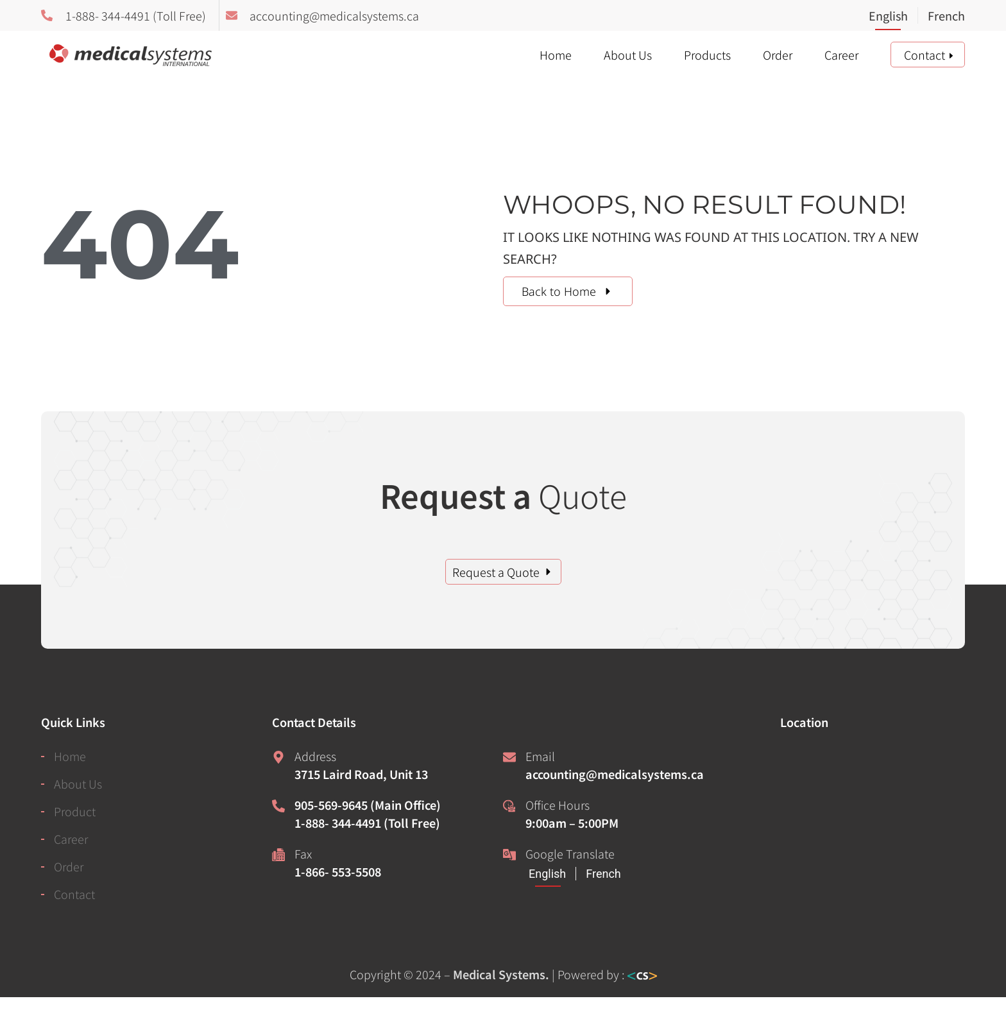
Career (841, 54)
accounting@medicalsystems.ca (614, 774)
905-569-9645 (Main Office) (367, 804)
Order (777, 54)
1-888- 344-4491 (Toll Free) (367, 822)
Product (75, 811)
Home (556, 54)
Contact (924, 54)
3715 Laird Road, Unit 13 (361, 774)
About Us (628, 54)
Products (707, 54)
